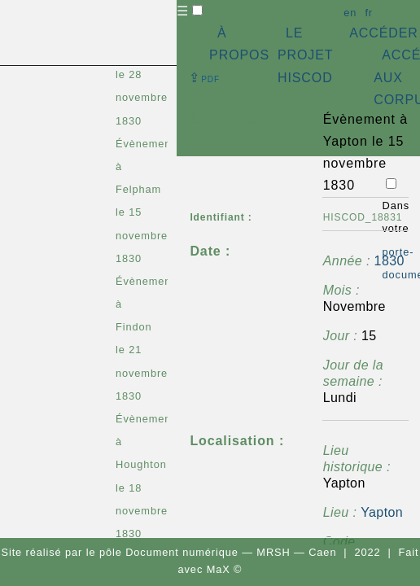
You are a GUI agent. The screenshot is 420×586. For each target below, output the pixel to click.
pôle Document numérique (168, 552)
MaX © (225, 569)
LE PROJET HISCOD (305, 55)
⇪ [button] (204, 78)
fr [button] (369, 13)
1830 (389, 261)
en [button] (350, 13)
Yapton (382, 512)
